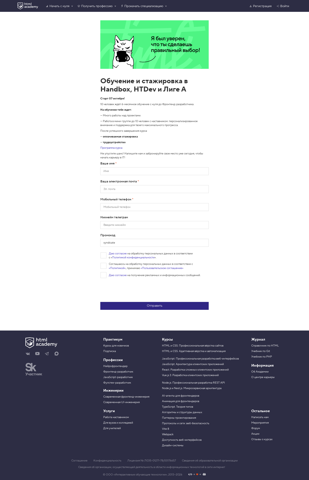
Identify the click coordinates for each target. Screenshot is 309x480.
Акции (255, 434)
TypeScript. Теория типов (177, 407)
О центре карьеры (263, 377)
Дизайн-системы (172, 445)
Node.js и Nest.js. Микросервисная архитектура (192, 388)
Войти (282, 6)
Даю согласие (118, 253)
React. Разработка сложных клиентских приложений (195, 370)
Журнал (258, 339)
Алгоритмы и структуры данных (182, 412)
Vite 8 (165, 429)
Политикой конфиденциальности (133, 257)
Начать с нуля (57, 6)
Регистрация (260, 6)
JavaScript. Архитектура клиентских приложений (193, 364)
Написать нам (260, 417)
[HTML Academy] (28, 6)
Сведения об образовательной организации (210, 460)
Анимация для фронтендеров (180, 401)
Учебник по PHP (261, 357)
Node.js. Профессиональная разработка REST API (193, 383)
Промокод (107, 235)
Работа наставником (116, 417)
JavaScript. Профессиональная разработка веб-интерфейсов (200, 358)
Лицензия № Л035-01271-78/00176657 (151, 460)
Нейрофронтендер (115, 366)
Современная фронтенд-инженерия (126, 397)
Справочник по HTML (265, 345)
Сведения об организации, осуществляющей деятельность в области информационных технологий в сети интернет (151, 467)
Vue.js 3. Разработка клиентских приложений (190, 375)
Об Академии (260, 372)
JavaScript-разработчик (118, 377)
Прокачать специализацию (141, 6)
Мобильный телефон (116, 199)
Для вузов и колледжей (118, 423)
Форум (255, 428)
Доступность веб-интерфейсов (182, 440)
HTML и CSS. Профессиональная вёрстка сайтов (192, 345)
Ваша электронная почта (119, 181)
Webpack (167, 434)
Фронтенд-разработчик (118, 372)
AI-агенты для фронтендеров (180, 396)
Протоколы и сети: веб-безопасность (185, 423)
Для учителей (112, 428)
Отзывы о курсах (262, 439)
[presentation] (130, 290)
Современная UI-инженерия (121, 402)
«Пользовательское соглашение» (162, 268)
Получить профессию (95, 6)
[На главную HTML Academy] (59, 343)
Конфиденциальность (107, 460)
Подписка (109, 351)
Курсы (167, 339)
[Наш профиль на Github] (197, 475)
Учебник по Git (260, 351)
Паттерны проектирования (179, 418)
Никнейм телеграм (114, 217)
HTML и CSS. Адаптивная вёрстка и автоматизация (194, 351)
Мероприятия (260, 423)
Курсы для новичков (116, 345)
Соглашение (79, 460)
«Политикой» (117, 268)
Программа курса (111, 148)
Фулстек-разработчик (117, 383)
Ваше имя (107, 163)
